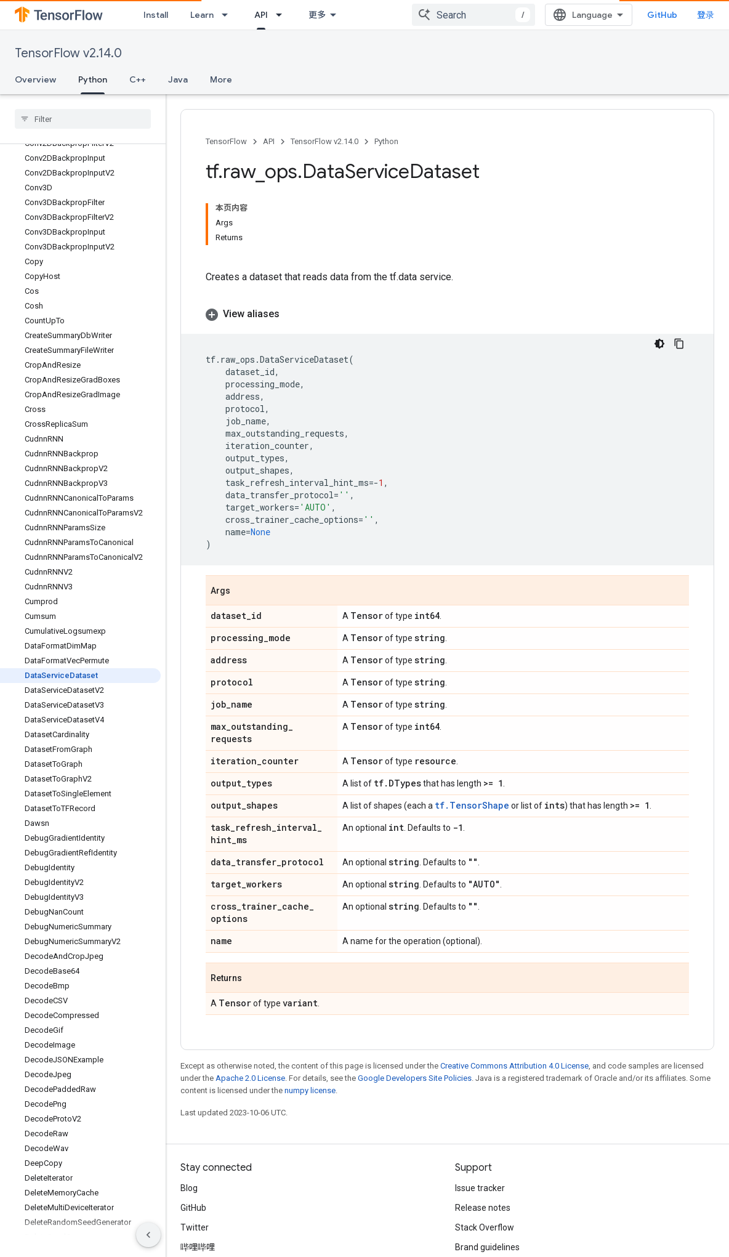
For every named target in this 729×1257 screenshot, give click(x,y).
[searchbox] (83, 119)
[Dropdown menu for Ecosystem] (370, 15)
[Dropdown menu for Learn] (228, 15)
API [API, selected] (261, 14)
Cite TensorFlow (486, 1195)
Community (420, 14)
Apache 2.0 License (250, 1006)
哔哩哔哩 (197, 1176)
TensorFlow (226, 141)
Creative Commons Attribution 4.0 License (514, 994)
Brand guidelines (487, 1176)
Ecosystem (331, 14)
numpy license (310, 1019)
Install (155, 14)
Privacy (231, 1246)
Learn (202, 14)
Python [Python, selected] (92, 79)
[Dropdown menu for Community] (458, 15)
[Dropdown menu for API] (282, 15)
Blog (189, 1117)
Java (178, 79)
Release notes (482, 1136)
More (221, 79)
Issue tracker (480, 1117)
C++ (137, 79)
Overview (35, 79)
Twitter (194, 1156)
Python (386, 141)
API (269, 141)
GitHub (689, 14)
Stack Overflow (484, 1156)
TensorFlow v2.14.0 (68, 53)
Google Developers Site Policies (415, 1006)
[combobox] (588, 15)
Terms (193, 1246)
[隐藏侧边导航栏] (148, 1235)
